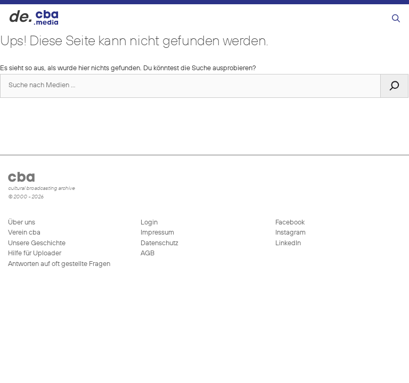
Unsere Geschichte (37, 243)
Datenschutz (159, 243)
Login (149, 222)
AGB (147, 253)
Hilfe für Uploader (34, 253)
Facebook (289, 222)
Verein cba (24, 232)
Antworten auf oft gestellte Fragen (59, 264)
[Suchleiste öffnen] (396, 19)
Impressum (157, 232)
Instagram (290, 232)
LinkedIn (287, 243)
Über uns (21, 222)
